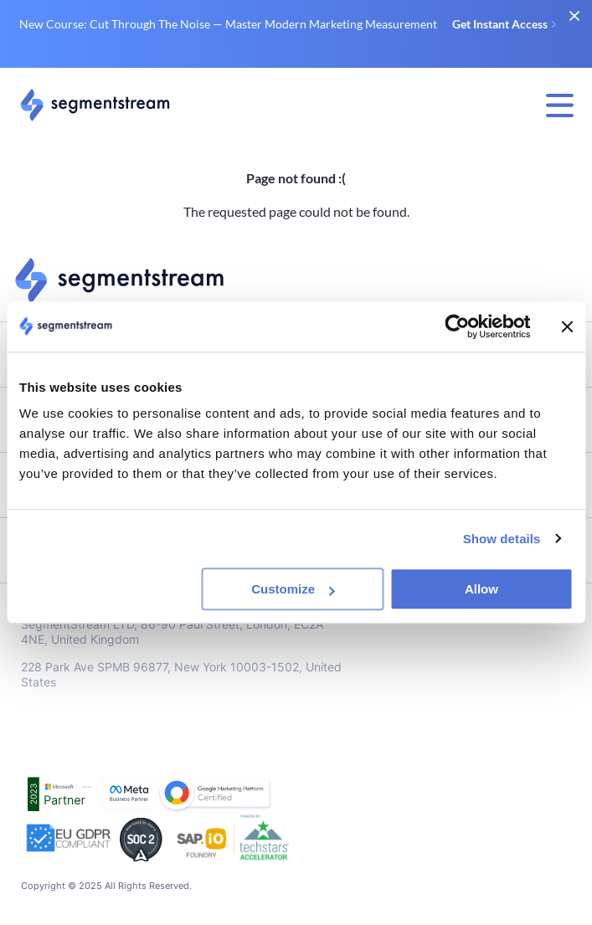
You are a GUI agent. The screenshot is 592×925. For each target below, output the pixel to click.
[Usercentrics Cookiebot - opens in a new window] (457, 326)
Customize (293, 589)
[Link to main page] (95, 105)
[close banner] (574, 15)
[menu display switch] (560, 105)
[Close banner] (567, 326)
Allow (481, 589)
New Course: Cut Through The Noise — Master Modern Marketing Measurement (287, 24)
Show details (502, 539)
